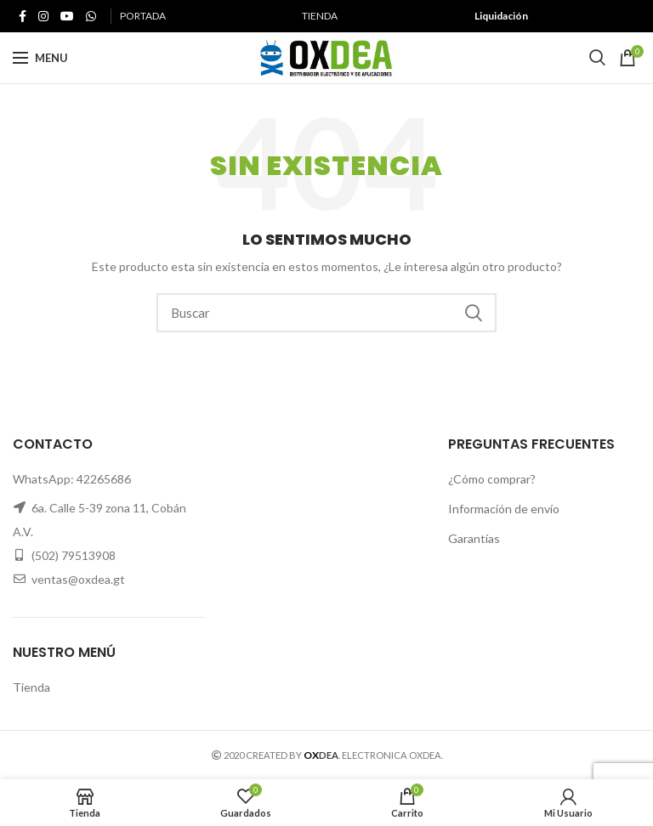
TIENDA (320, 15)
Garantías (474, 538)
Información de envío (503, 508)
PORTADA (143, 15)
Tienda (31, 687)
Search (473, 312)
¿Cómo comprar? (492, 479)
